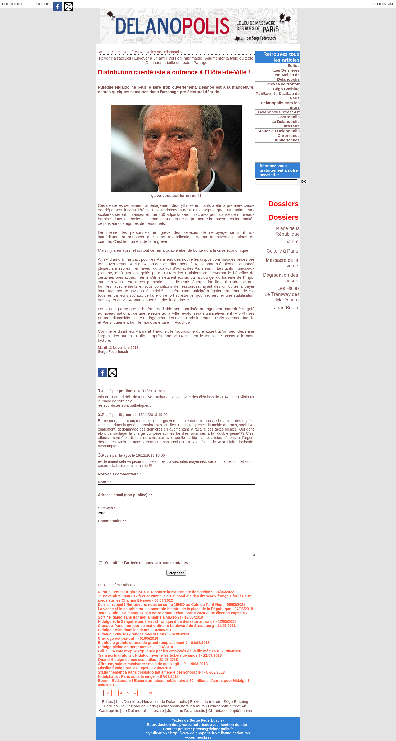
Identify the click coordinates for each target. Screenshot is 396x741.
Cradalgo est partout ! (117, 638)
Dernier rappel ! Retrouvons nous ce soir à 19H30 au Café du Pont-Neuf (161, 604)
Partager (201, 62)
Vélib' (292, 241)
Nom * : (104, 482)
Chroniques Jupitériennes (230, 710)
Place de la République (288, 231)
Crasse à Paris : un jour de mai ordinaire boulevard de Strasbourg (156, 626)
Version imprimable (185, 58)
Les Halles (288, 288)
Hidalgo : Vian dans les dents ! (125, 630)
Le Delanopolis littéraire (143, 710)
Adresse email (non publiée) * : (125, 495)
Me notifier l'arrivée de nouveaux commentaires (146, 563)
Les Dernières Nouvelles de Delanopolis (149, 52)
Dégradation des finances (280, 277)
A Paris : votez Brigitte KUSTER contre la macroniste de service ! (155, 592)
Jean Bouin (286, 307)
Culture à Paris (282, 251)
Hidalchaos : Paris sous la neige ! (127, 676)
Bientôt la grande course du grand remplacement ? (143, 643)
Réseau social (12, 4)
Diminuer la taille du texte (168, 62)
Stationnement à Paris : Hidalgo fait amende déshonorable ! (150, 672)
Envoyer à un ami (149, 58)
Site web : (106, 508)
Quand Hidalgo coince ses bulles (127, 659)
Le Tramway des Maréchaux (282, 297)
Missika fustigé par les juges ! (124, 668)
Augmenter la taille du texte (229, 58)
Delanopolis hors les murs (182, 706)
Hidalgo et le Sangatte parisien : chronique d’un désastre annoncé (156, 621)
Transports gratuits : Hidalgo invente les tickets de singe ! (149, 655)
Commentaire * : (112, 521)
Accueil (103, 52)
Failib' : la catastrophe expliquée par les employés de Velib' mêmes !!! (159, 651)
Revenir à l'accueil (115, 58)
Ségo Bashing (237, 701)
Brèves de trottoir (205, 701)
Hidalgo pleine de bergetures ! (124, 647)
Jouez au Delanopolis (186, 710)
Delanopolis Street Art (227, 706)
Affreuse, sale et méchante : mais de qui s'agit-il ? (142, 664)
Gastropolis (109, 710)
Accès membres (198, 737)
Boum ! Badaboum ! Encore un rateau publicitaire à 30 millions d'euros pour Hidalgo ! (173, 681)
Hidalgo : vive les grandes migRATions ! (133, 634)
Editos (107, 701)
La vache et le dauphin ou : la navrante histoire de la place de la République (164, 609)
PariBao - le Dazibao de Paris (130, 706)
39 (150, 693)
